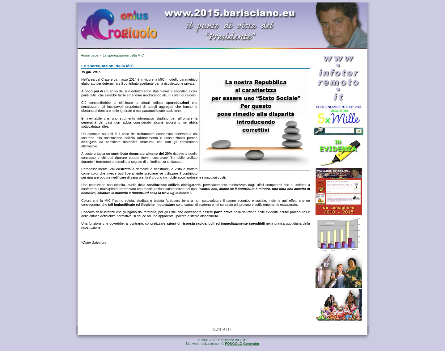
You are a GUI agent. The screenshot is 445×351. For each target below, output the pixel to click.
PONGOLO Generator (242, 343)
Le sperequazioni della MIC (123, 55)
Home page (89, 55)
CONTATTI (222, 329)
